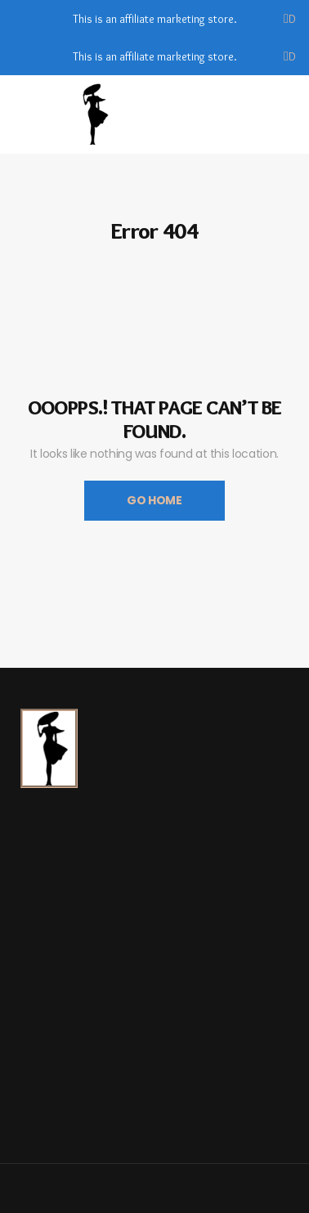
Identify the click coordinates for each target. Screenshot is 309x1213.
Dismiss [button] (293, 18)
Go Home (154, 500)
